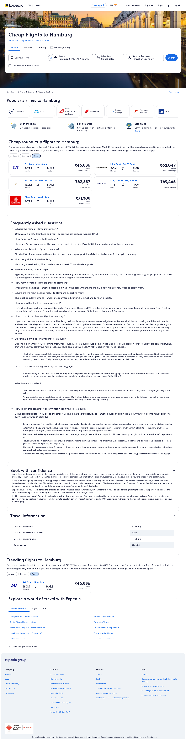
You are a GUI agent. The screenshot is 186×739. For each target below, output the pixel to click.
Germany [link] (31, 92)
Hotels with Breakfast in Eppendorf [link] (26, 633)
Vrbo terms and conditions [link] (106, 693)
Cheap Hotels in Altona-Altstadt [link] (24, 616)
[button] (93, 470)
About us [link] (8, 674)
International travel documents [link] (154, 695)
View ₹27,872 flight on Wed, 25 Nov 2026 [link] (29, 40)
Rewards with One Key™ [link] (60, 712)
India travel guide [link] (57, 674)
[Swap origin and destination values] (50, 57)
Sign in (177, 5)
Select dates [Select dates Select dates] (107, 58)
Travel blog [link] (55, 707)
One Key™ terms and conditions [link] (108, 688)
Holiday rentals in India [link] (60, 684)
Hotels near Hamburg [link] (104, 639)
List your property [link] (12, 684)
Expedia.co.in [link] (12, 92)
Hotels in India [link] (56, 679)
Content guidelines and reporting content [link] (112, 698)
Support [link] (145, 674)
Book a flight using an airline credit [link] (155, 691)
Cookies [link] (99, 679)
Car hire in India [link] (57, 698)
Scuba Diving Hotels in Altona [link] (23, 622)
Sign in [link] (138, 131)
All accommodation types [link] (61, 702)
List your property (131, 5)
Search (171, 57)
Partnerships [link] (10, 688)
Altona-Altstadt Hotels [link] (104, 616)
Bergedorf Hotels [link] (102, 622)
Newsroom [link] (9, 693)
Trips (160, 5)
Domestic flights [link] (57, 693)
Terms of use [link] (101, 684)
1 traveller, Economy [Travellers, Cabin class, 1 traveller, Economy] (143, 58)
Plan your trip (174, 92)
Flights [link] (22, 92)
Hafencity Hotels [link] (17, 639)
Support (149, 5)
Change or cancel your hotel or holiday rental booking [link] (159, 680)
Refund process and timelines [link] (153, 686)
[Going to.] (72, 57)
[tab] (14, 47)
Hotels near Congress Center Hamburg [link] (27, 627)
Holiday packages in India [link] (61, 688)
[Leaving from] (29, 57)
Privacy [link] (99, 674)
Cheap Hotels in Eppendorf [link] (106, 627)
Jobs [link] (7, 679)
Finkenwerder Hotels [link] (103, 633)
